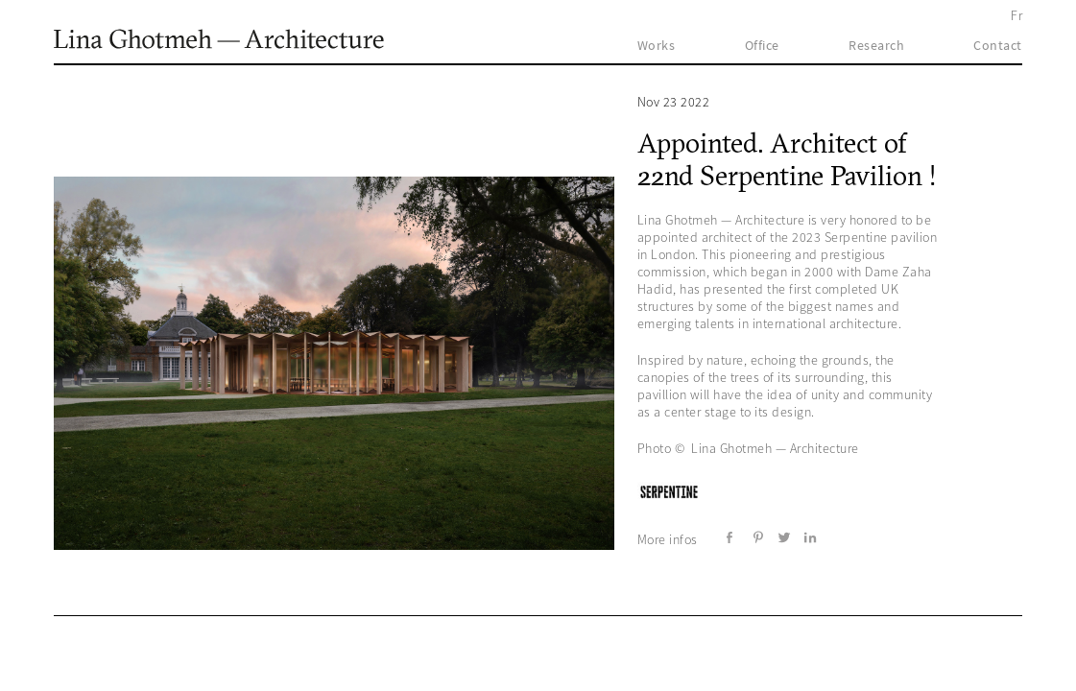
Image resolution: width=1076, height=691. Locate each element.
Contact (997, 45)
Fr (1016, 15)
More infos (667, 539)
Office (762, 45)
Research (876, 45)
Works (656, 45)
